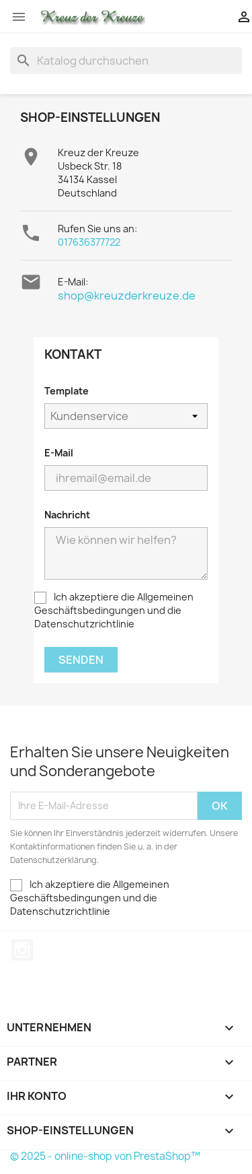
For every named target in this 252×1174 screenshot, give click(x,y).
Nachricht (67, 514)
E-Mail (58, 452)
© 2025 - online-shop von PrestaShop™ (105, 1156)
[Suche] (126, 60)
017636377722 (89, 242)
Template (66, 390)
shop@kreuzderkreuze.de (127, 295)
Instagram (22, 950)
